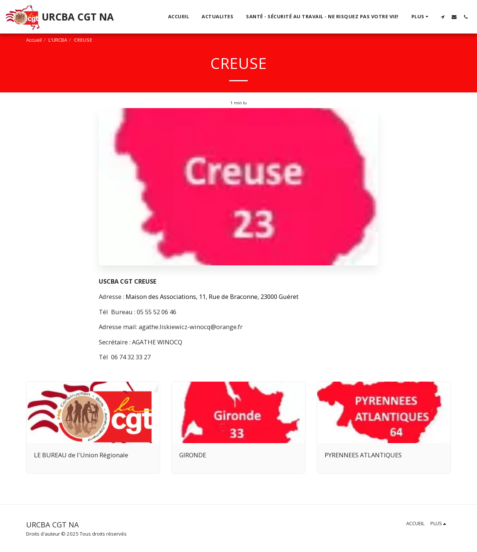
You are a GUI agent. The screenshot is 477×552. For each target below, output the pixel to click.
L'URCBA (57, 40)
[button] (442, 16)
